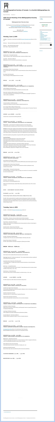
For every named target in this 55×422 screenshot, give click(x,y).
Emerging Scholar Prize (7, 329)
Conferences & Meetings (43, 35)
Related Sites (42, 37)
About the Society (6, 14)
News (41, 31)
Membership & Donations (44, 32)
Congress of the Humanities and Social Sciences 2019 (20, 26)
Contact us (13, 14)
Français (41, 19)
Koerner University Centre (26, 39)
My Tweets (41, 50)
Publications (42, 34)
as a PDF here (25, 31)
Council (41, 33)
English (41, 18)
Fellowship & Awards (43, 36)
